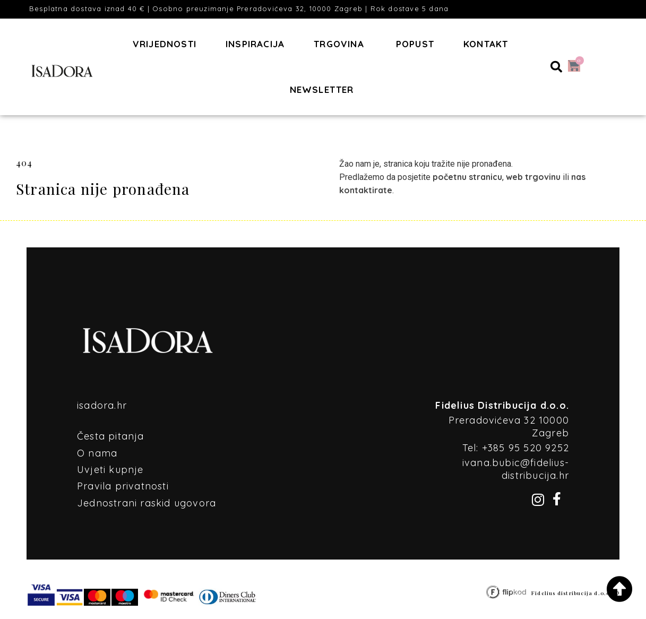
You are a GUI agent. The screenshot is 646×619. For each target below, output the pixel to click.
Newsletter (322, 89)
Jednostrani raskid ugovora (146, 503)
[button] (556, 67)
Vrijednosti (164, 43)
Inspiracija (255, 43)
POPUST (415, 43)
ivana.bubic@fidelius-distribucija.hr (515, 469)
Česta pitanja (110, 436)
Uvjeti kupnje (110, 469)
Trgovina (339, 43)
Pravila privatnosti (123, 486)
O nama (97, 453)
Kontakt (485, 43)
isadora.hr (102, 405)
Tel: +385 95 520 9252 (515, 448)
